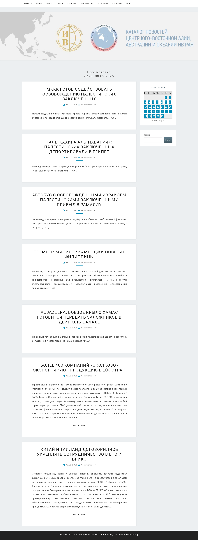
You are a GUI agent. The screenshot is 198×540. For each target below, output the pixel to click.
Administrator (88, 104)
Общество (117, 3)
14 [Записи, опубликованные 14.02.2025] (162, 106)
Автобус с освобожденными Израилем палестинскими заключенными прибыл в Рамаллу (79, 199)
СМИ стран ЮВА (86, 3)
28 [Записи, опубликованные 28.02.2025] (162, 116)
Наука (60, 3)
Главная (28, 3)
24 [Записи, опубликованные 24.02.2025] (146, 116)
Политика (71, 3)
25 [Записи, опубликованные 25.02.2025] (150, 116)
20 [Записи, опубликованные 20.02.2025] (158, 111)
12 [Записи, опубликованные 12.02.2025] (154, 106)
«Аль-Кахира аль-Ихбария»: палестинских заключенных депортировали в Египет (79, 146)
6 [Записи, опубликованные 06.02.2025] (157, 102)
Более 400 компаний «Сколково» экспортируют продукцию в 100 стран (79, 367)
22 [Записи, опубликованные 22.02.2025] (166, 111)
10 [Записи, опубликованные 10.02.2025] (146, 106)
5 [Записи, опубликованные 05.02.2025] (153, 102)
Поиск (147, 134)
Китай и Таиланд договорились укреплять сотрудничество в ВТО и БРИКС (79, 454)
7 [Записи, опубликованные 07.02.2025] (161, 102)
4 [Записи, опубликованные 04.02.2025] (149, 102)
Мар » (161, 120)
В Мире (39, 3)
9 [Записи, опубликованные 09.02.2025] (169, 102)
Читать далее (80, 425)
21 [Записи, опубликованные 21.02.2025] (162, 111)
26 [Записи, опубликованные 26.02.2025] (154, 116)
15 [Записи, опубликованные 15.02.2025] (166, 106)
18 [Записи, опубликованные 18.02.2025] (150, 111)
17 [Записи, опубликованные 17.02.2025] (146, 111)
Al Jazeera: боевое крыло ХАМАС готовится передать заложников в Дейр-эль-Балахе (79, 317)
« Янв (154, 120)
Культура (50, 3)
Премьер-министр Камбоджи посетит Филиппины (79, 254)
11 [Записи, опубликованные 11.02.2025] (150, 106)
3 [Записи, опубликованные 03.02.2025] (145, 102)
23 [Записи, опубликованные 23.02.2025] (170, 111)
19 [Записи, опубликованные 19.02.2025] (154, 111)
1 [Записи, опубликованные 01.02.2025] (165, 97)
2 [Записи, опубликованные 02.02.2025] (169, 97)
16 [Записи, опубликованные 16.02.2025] (170, 106)
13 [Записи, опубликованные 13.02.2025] (158, 106)
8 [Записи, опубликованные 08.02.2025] (165, 102)
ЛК (127, 3)
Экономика (103, 3)
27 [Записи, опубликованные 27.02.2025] (158, 116)
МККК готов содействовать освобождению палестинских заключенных (79, 94)
